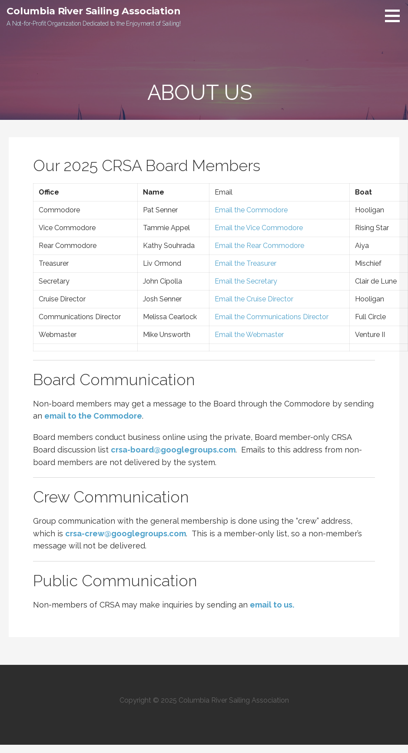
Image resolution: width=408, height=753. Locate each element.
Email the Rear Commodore (259, 245)
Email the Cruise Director (253, 299)
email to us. (272, 604)
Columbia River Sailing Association (94, 11)
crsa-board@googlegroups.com (173, 449)
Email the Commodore (250, 210)
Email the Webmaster (249, 334)
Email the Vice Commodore (258, 228)
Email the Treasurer (245, 263)
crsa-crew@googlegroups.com (125, 533)
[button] (395, 15)
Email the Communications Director (271, 317)
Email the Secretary (246, 281)
